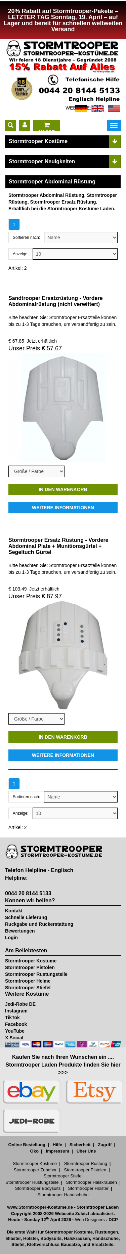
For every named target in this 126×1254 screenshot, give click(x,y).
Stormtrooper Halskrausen (91, 1182)
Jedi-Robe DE (20, 1004)
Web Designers (90, 1219)
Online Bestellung (27, 1144)
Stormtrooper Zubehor (35, 1169)
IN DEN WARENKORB (63, 489)
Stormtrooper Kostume (30, 960)
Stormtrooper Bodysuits (38, 1188)
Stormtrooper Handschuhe (62, 1194)
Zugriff (105, 1144)
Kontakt (14, 910)
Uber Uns (86, 1151)
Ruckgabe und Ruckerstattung (39, 924)
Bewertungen (20, 931)
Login (11, 937)
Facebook (16, 1024)
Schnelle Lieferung (26, 917)
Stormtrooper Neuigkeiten (42, 161)
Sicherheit (80, 1144)
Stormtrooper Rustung (85, 1163)
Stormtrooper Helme (27, 981)
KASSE (47, 126)
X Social (14, 1037)
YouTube (15, 1031)
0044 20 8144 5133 (28, 893)
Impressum (57, 1151)
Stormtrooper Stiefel (27, 987)
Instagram (16, 1010)
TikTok (12, 1017)
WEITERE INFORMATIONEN (63, 507)
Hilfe (57, 1144)
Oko (34, 1151)
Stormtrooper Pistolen (30, 967)
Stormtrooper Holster (88, 1188)
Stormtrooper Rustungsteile (36, 974)
